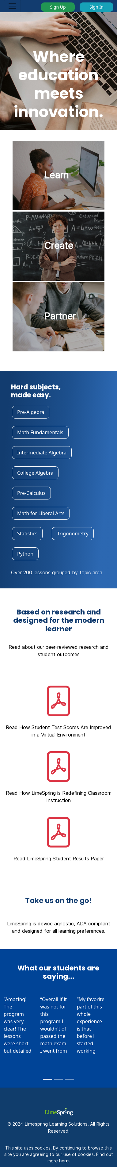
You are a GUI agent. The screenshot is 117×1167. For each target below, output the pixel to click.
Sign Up (58, 7)
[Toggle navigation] (12, 6)
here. (64, 1160)
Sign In (96, 7)
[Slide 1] (47, 1079)
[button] (58, 710)
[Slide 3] (69, 1079)
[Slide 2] (58, 1079)
